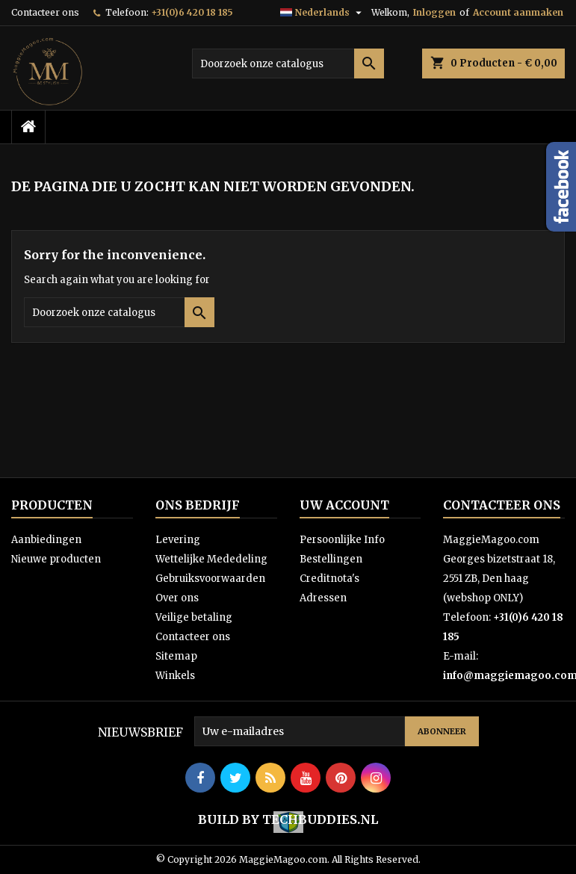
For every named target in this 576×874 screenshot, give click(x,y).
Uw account (344, 505)
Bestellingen (331, 559)
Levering (177, 539)
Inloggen (434, 12)
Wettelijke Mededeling (211, 559)
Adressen (323, 598)
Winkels (175, 675)
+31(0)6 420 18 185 (192, 12)
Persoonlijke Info (342, 539)
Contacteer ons (45, 12)
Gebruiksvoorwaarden (210, 578)
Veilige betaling (193, 617)
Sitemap (176, 656)
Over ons (177, 598)
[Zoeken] (288, 63)
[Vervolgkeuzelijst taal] (322, 12)
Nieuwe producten (56, 559)
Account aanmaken (518, 12)
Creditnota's (329, 578)
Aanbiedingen (46, 539)
